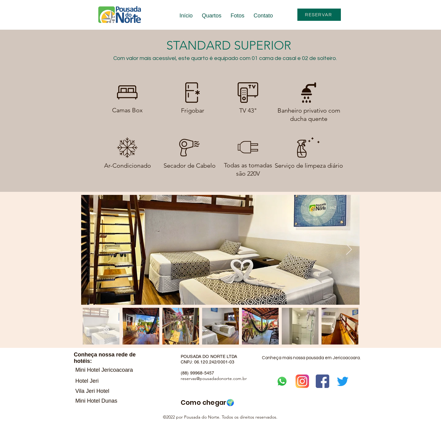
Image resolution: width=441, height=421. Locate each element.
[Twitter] (342, 381)
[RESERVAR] (319, 15)
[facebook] (322, 381)
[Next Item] (348, 250)
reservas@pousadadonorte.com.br (214, 378)
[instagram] (302, 381)
